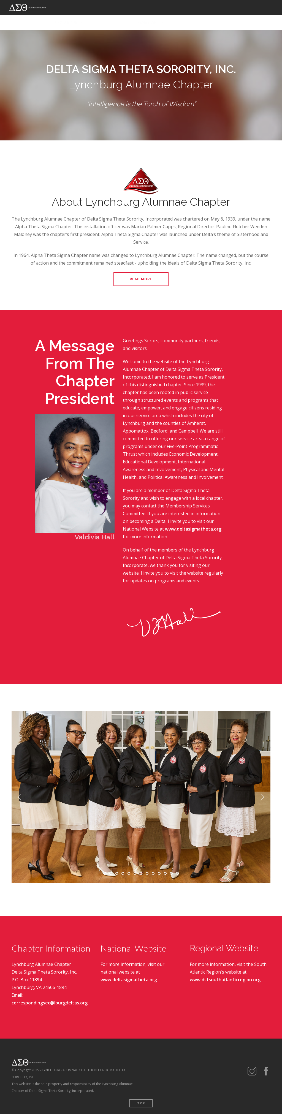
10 (159, 873)
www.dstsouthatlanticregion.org (225, 980)
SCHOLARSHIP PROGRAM (193, 23)
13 (177, 873)
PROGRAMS (99, 23)
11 (165, 873)
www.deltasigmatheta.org (193, 529)
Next (262, 797)
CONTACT (230, 23)
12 (171, 873)
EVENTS (123, 23)
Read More (141, 279)
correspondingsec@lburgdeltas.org (50, 1003)
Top (141, 1103)
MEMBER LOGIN (259, 23)
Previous (19, 797)
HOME (41, 23)
